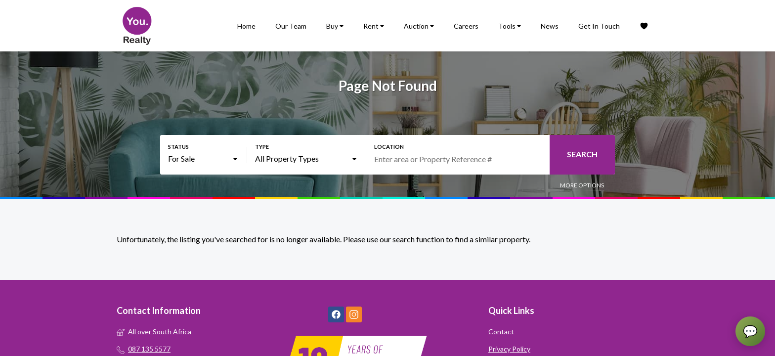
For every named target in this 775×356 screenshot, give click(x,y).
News (550, 26)
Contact (501, 331)
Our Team (290, 26)
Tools (509, 26)
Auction (419, 26)
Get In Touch (599, 26)
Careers (466, 26)
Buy (335, 26)
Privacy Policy (509, 349)
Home (246, 26)
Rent (373, 26)
